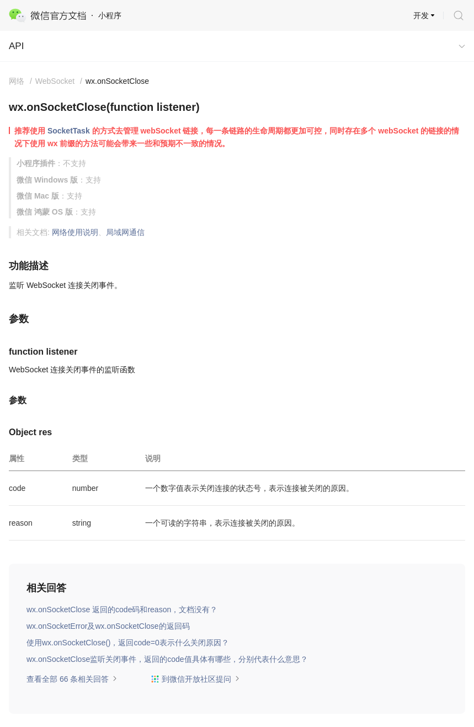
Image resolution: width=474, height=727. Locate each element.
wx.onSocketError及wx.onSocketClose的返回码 (108, 626)
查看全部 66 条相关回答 (72, 679)
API (16, 46)
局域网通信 (125, 232)
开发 (421, 15)
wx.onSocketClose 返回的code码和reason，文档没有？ (121, 609)
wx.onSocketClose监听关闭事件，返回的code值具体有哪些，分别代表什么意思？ (167, 659)
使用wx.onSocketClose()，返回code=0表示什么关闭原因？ (127, 642)
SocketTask (68, 130)
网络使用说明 (75, 232)
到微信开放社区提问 (195, 679)
